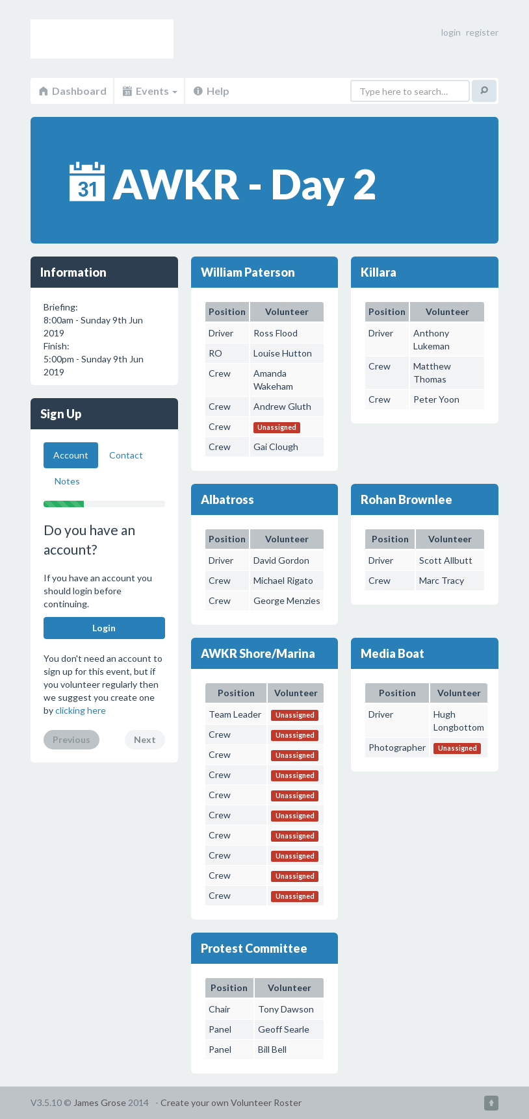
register (482, 32)
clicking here (80, 710)
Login (104, 627)
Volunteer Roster (102, 38)
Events (149, 90)
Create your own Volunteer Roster (231, 1102)
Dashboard (72, 90)
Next (145, 739)
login (451, 32)
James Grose (99, 1102)
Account (70, 454)
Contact (126, 454)
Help (210, 90)
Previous (71, 739)
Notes (67, 480)
